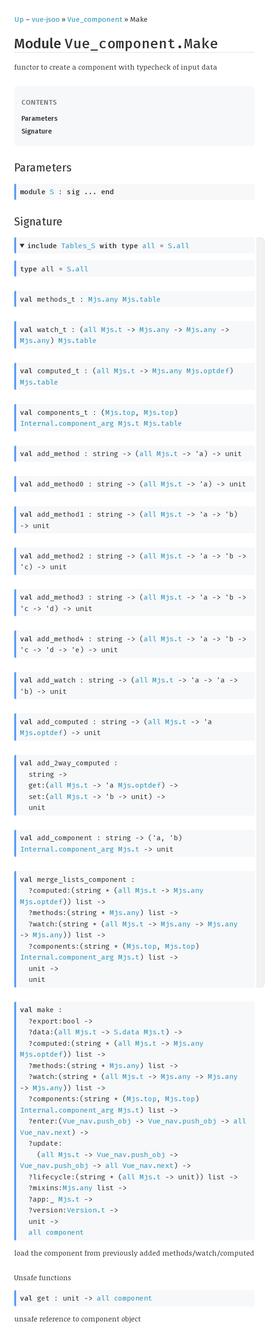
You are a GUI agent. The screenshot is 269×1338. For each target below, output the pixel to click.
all (148, 246)
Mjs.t (111, 329)
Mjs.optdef (207, 371)
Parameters (39, 119)
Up (19, 19)
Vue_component (94, 19)
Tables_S (78, 246)
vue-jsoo (46, 19)
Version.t (86, 1210)
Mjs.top (120, 412)
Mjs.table (141, 299)
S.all (178, 246)
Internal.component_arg (67, 423)
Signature (36, 131)
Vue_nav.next (45, 1132)
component (65, 1232)
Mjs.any (103, 299)
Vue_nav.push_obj (97, 1121)
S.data (126, 1032)
